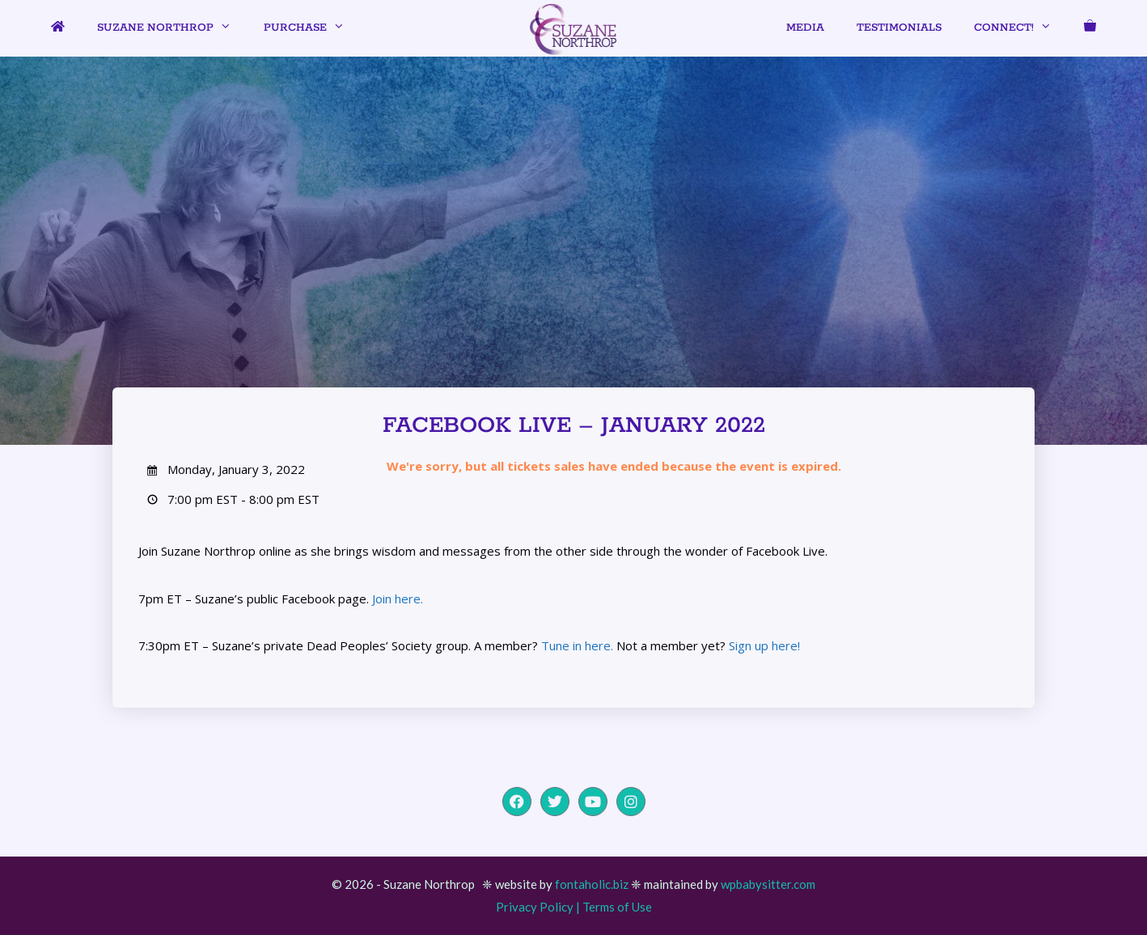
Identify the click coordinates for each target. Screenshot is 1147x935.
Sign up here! (764, 645)
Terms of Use (617, 906)
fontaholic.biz (592, 884)
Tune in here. (577, 645)
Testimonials (899, 28)
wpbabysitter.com (768, 884)
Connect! (1021, 28)
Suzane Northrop (172, 28)
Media (805, 28)
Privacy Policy (535, 906)
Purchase (312, 28)
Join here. (397, 598)
